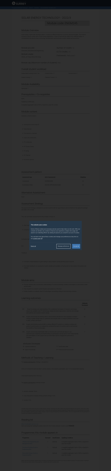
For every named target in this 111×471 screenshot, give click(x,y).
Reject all (33, 246)
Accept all (76, 246)
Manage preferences (63, 246)
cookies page (37, 238)
